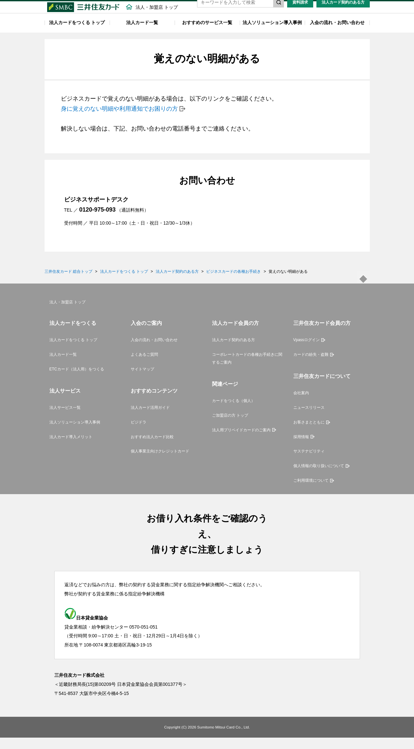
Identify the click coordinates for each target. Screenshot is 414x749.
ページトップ (363, 288)
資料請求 (300, 13)
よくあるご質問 (144, 366)
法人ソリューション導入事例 (272, 33)
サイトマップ (142, 380)
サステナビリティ (309, 462)
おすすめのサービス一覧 (207, 33)
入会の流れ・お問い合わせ (337, 33)
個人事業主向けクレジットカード (160, 462)
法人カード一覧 (142, 33)
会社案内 (301, 404)
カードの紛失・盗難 (310, 366)
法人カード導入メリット (70, 448)
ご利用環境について (310, 492)
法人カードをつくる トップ (77, 33)
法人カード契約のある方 (343, 13)
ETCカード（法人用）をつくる (76, 380)
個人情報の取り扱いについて (318, 477)
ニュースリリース (309, 419)
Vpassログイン (306, 351)
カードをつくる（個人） (233, 412)
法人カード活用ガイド (150, 419)
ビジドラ (138, 433)
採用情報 (301, 448)
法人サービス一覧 (65, 419)
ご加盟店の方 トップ (230, 426)
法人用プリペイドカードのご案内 (241, 441)
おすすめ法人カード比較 (152, 448)
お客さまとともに (309, 433)
